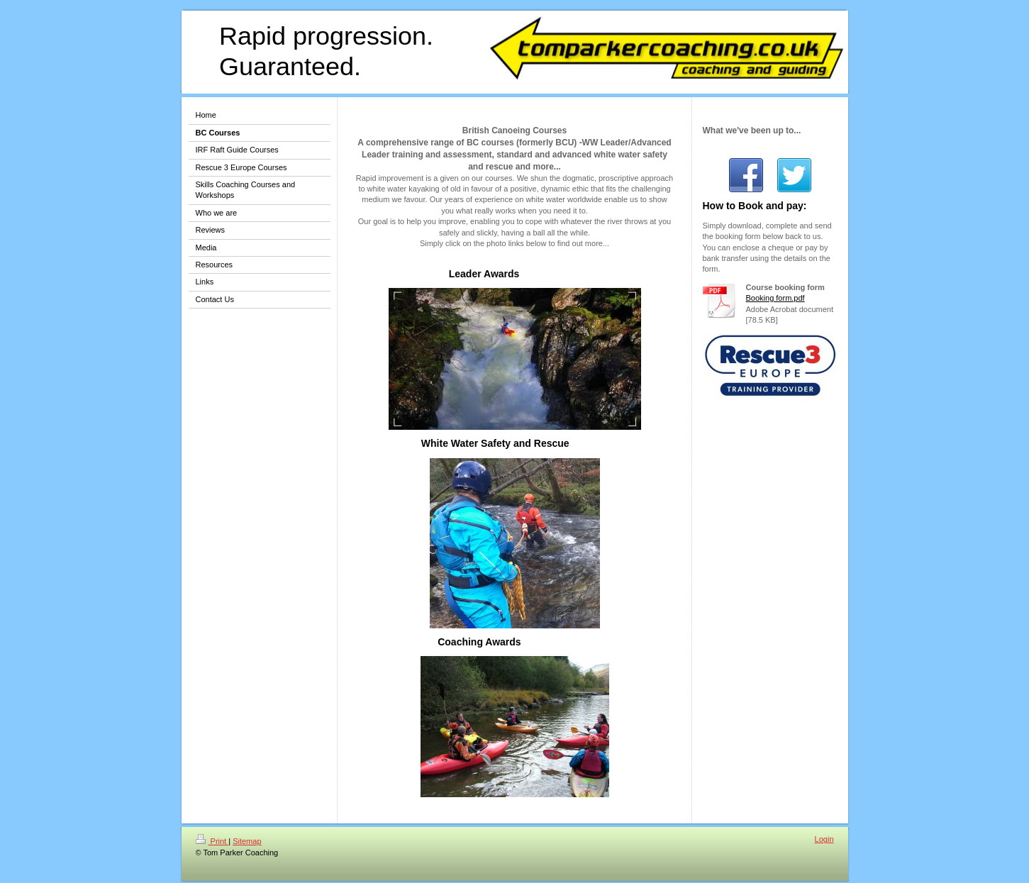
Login (824, 839)
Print (212, 841)
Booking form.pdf (775, 298)
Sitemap (247, 841)
